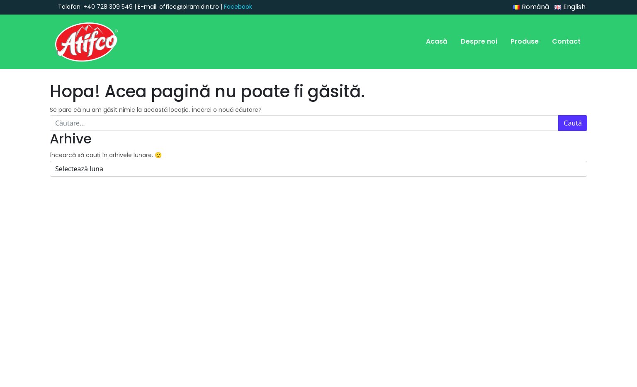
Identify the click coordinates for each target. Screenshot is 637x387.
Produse (525, 41)
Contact (566, 41)
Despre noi (479, 41)
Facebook (238, 6)
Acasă (436, 41)
